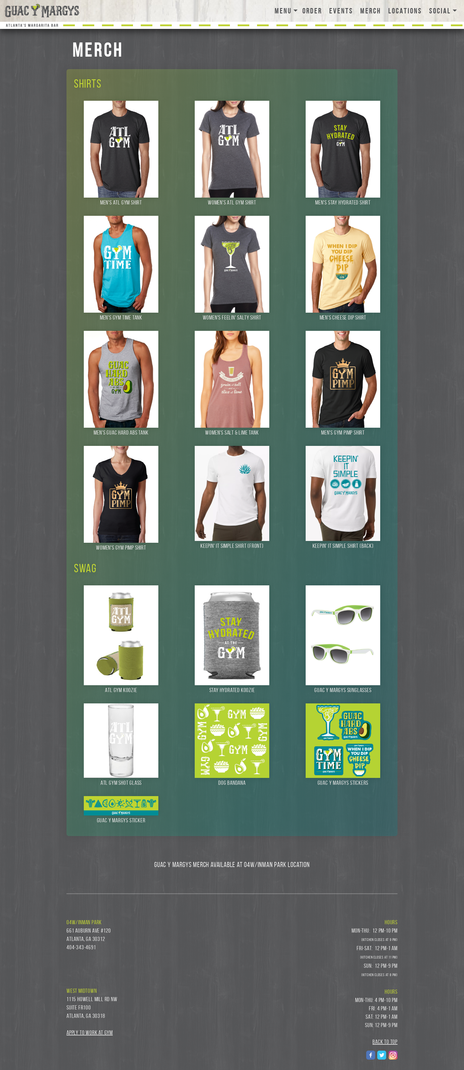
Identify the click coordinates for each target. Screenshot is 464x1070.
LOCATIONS (406, 11)
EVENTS (342, 11)
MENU (283, 11)
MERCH (373, 10)
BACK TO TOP (385, 1041)
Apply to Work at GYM (89, 1032)
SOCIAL (440, 11)
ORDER (313, 11)
